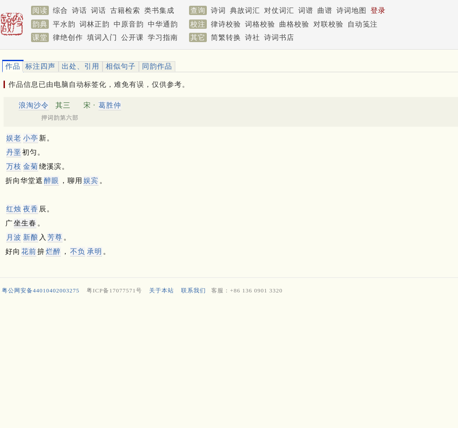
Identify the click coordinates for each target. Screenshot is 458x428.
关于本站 (161, 290)
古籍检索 (125, 10)
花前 (28, 251)
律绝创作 (68, 37)
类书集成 (159, 10)
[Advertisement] (225, 363)
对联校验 (328, 24)
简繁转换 (226, 37)
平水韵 (64, 24)
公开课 (132, 37)
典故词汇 (245, 10)
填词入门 (102, 37)
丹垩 (13, 152)
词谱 (305, 10)
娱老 (13, 138)
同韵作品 (157, 66)
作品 (12, 66)
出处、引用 (80, 66)
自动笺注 (362, 24)
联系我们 (193, 290)
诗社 (252, 37)
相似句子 (121, 66)
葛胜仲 (110, 105)
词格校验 (260, 24)
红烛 (13, 209)
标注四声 (40, 66)
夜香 (30, 209)
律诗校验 (226, 24)
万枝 (13, 166)
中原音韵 (129, 24)
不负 (77, 251)
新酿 (30, 237)
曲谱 (324, 10)
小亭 (30, 138)
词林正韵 (94, 24)
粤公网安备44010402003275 (40, 290)
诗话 (79, 10)
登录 (378, 10)
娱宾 (91, 180)
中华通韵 (163, 24)
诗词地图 (351, 10)
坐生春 (25, 223)
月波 (13, 237)
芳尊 (55, 237)
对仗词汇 (279, 10)
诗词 (218, 10)
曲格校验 (294, 24)
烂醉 (53, 251)
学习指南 (163, 37)
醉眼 (51, 180)
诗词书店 (279, 37)
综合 (60, 10)
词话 (98, 10)
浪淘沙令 (34, 105)
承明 (94, 251)
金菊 (30, 166)
